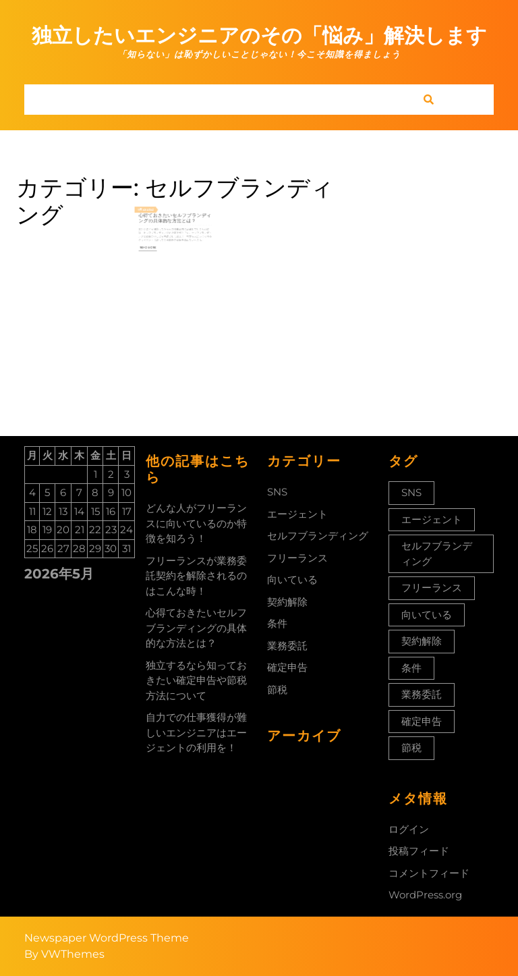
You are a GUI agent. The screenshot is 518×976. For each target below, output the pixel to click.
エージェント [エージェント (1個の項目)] (431, 519)
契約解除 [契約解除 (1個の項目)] (421, 640)
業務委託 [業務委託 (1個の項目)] (421, 694)
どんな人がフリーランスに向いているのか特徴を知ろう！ (196, 523)
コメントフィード (428, 873)
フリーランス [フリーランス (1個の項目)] (431, 587)
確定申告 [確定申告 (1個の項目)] (421, 721)
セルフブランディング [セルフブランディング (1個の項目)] (436, 553)
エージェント (297, 514)
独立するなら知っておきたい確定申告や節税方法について (196, 680)
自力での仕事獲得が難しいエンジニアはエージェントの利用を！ (196, 732)
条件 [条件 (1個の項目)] (411, 667)
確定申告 (287, 667)
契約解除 (287, 601)
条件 (277, 623)
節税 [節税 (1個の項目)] (411, 747)
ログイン (408, 829)
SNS (277, 491)
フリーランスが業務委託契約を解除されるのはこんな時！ (196, 575)
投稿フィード (418, 850)
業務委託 (287, 645)
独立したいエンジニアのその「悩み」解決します (259, 35)
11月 (151, 217)
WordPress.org (425, 894)
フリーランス (297, 557)
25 (154, 217)
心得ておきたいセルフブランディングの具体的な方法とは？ (175, 223)
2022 (158, 217)
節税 (277, 689)
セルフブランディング (317, 535)
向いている (292, 579)
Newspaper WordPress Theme (106, 937)
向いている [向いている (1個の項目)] (426, 614)
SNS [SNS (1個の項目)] (411, 492)
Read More (157, 243)
